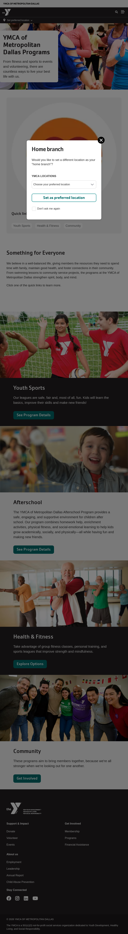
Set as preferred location (64, 197)
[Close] (101, 140)
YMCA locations (44, 176)
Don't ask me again (46, 209)
